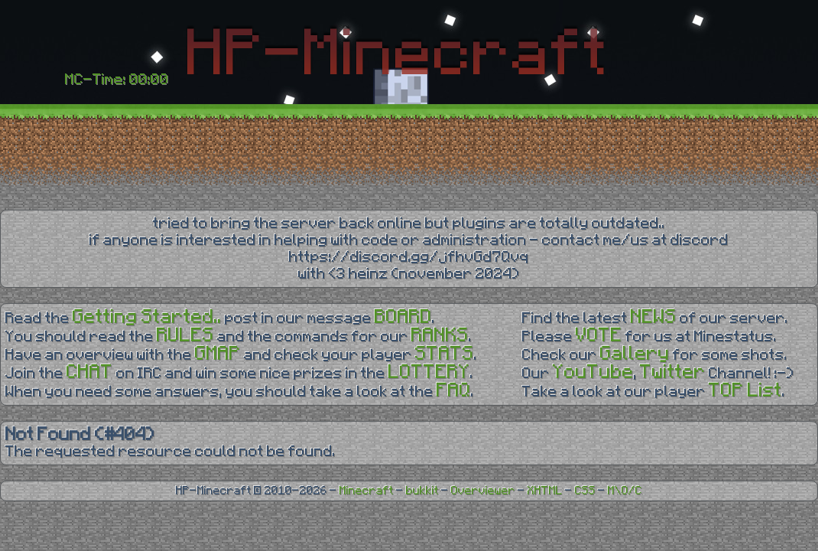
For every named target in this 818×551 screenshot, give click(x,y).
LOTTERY (429, 372)
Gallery (635, 354)
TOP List (745, 391)
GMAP (218, 354)
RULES (185, 336)
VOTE (599, 336)
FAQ (454, 391)
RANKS (440, 336)
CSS (585, 491)
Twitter (673, 372)
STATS (444, 354)
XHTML (545, 491)
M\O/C (625, 491)
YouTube (593, 372)
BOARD (403, 317)
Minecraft (366, 491)
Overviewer (483, 491)
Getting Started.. (147, 317)
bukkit (422, 491)
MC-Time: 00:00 (117, 79)
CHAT (90, 372)
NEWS (654, 317)
